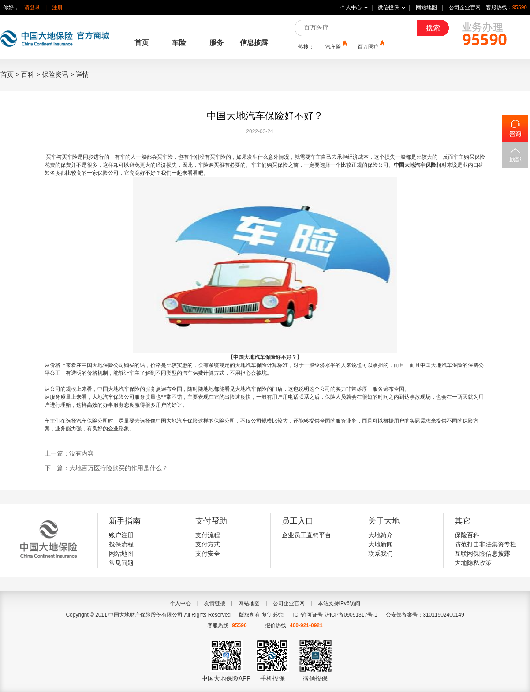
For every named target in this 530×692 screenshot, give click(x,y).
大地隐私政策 (473, 562)
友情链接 (214, 603)
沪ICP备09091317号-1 (351, 615)
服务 (216, 42)
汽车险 (335, 46)
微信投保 (388, 7)
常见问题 (121, 562)
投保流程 (121, 544)
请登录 (32, 7)
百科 (27, 74)
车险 (179, 42)
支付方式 (207, 544)
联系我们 (380, 553)
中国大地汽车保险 (415, 165)
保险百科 (467, 535)
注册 (57, 7)
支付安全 (207, 553)
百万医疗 (370, 46)
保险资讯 (55, 74)
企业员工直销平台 (306, 535)
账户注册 (121, 535)
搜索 (433, 28)
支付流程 (207, 535)
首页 (141, 42)
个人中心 (351, 7)
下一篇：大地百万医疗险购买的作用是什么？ (106, 467)
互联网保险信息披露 (482, 553)
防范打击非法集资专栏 (485, 544)
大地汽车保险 (251, 365)
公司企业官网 (465, 7)
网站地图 (426, 7)
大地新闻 (380, 544)
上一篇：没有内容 (69, 453)
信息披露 (254, 42)
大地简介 (380, 535)
